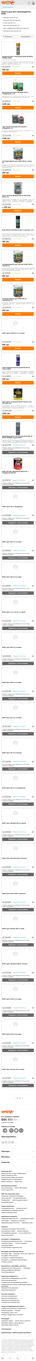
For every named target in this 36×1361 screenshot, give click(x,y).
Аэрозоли (4, 1226)
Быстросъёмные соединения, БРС (11, 1247)
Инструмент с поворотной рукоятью (12, 1257)
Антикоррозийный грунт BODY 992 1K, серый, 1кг (17, 162)
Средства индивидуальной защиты (13, 1306)
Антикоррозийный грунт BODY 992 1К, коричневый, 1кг (14, 299)
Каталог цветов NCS (21, 1188)
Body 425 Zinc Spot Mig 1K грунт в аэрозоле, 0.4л (17, 230)
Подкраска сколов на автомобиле (11, 1179)
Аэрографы (26, 1268)
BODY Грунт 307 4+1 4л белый (12, 753)
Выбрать (18, 211)
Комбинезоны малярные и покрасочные (13, 1308)
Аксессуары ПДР (6, 1253)
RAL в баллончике (6, 1188)
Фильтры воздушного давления (10, 1270)
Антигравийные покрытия (9, 1233)
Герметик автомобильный (9, 1212)
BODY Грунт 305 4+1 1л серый (11, 647)
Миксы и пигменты (7, 1181)
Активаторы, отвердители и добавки (12, 1196)
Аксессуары (28, 1241)
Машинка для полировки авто (10, 1300)
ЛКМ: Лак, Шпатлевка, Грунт (10, 1194)
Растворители (5, 1200)
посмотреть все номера (7, 1122)
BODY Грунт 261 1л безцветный (12, 506)
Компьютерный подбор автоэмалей (12, 1177)
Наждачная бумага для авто (9, 1218)
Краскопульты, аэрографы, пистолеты (14, 1266)
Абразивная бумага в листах (10, 1325)
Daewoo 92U (18, 1181)
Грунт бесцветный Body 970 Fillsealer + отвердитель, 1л (14, 127)
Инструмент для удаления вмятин (12, 1251)
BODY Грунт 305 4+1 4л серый (11, 682)
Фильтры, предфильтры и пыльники (12, 1314)
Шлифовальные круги (27, 1218)
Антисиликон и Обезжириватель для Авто (14, 1278)
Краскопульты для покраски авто (11, 1268)
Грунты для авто (6, 1198)
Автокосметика (6, 1329)
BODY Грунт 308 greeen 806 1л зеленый (14, 964)
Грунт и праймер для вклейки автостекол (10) (16, 28)
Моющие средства (7, 1310)
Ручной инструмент (21, 1243)
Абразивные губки (27, 1223)
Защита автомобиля (7, 1235)
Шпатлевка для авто (7, 1202)
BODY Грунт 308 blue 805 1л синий (13, 928)
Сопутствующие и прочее (19, 1200)
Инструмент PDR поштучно (9, 1255)
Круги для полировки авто (9, 1298)
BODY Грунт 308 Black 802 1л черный (14, 823)
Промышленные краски (9, 1185)
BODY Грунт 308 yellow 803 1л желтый (14, 858)
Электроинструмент (7, 1245)
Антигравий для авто (7, 1208)
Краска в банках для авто (9, 1175)
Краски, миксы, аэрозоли (22, 1321)
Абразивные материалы (9, 1216)
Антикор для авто (21, 1208)
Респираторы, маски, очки (9, 1312)
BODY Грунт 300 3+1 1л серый (11, 542)
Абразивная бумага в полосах (10, 1223)
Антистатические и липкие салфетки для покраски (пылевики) (16, 1285)
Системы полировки (8, 1294)
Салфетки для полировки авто (10, 1302)
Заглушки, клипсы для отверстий (24, 1253)
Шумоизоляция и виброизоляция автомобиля (16, 1332)
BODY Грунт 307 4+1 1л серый (11, 717)
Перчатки (17, 1310)
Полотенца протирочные (8, 1280)
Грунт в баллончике (25, 1233)
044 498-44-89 (18, 1119)
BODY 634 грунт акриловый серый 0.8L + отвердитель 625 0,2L (15, 472)
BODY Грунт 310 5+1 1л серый (11, 999)
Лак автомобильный (19, 1198)
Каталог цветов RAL (7, 1190)
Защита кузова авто (8, 1206)
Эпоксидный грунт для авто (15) (12, 31)
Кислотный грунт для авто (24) (11, 20)
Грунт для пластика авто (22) (11, 25)
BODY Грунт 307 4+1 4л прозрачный (13, 788)
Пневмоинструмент (7, 1243)
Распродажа (5, 1318)
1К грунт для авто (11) (9, 23)
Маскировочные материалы (9, 1288)
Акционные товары (7, 1321)
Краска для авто (7, 1171)
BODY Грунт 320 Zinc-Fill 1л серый (13, 1069)
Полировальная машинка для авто (11, 1241)
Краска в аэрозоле (22, 1231)
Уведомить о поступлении (18, 452)
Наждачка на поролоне (18, 1220)
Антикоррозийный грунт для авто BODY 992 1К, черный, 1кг (17, 265)
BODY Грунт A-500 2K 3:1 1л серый (13, 333)
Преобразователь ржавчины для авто (12, 1210)
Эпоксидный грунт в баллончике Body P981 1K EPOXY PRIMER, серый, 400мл (17, 437)
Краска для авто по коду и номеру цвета (13, 1173)
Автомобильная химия (8, 1231)
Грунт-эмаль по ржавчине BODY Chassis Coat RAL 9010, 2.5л (16, 402)
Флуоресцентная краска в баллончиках (13, 1229)
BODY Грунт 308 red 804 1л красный (13, 893)
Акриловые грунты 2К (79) (10, 17)
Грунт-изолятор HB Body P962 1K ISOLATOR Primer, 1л (16, 196)
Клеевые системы (6, 1262)
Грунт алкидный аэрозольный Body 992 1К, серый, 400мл (16, 368)
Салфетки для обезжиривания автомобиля (14, 1282)
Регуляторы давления (8, 1272)
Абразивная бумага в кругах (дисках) (12, 1323)
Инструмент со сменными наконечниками (13, 1260)
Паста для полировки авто (9, 1296)
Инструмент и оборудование (11, 1239)
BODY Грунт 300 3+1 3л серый (11, 577)
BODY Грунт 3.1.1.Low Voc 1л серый (13, 612)
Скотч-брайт (5, 1220)
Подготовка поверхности (9, 1276)
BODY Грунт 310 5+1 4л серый (11, 1034)
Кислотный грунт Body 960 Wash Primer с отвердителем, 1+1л (15, 93)
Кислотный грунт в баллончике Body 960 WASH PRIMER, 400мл (17, 57)
